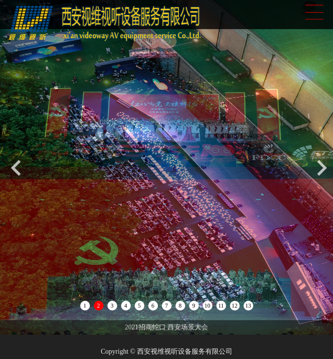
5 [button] (139, 305)
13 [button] (248, 305)
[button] (322, 168)
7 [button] (166, 305)
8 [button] (180, 305)
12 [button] (235, 305)
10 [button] (207, 305)
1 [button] (85, 305)
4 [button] (125, 305)
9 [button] (194, 305)
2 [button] (98, 305)
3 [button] (112, 305)
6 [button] (153, 305)
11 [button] (221, 305)
